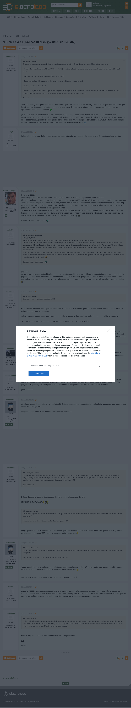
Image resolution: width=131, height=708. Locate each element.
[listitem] (65, 365)
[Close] (109, 331)
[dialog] (65, 354)
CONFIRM (41, 374)
